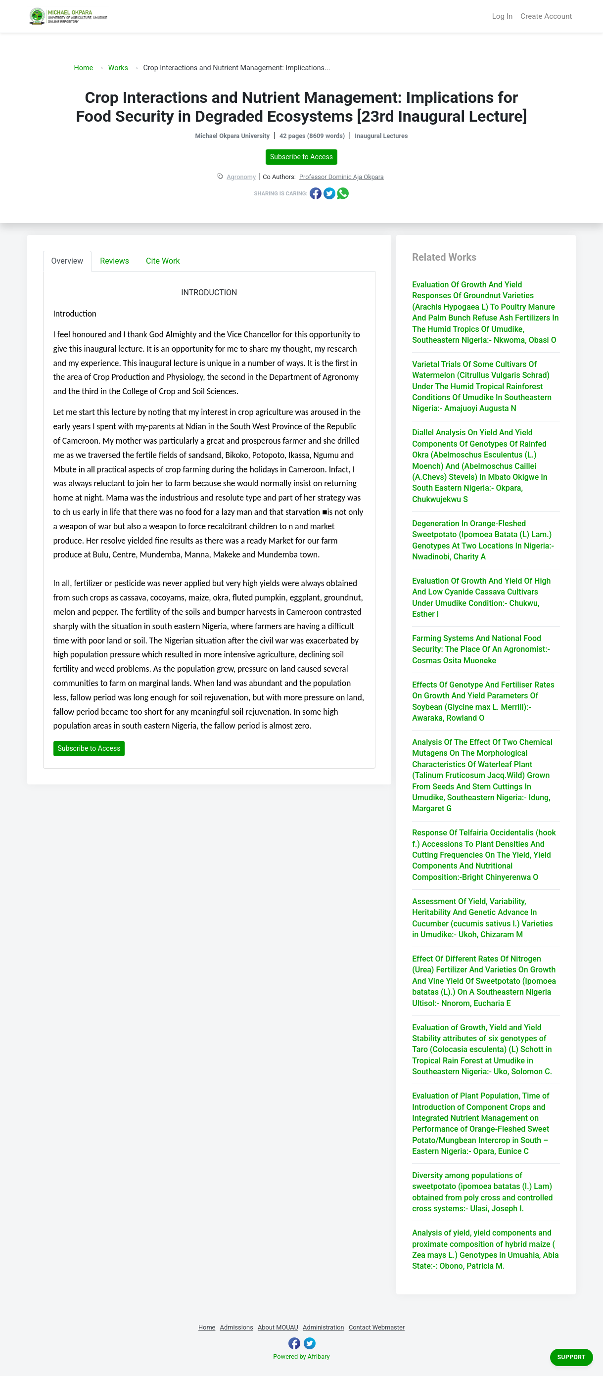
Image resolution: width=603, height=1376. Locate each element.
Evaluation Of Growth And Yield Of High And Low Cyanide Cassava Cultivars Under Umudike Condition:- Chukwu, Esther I (481, 597)
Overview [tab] (67, 261)
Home (83, 68)
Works (118, 68)
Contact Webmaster (377, 1327)
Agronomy (241, 177)
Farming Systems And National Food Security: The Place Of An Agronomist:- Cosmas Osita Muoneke (481, 649)
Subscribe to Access (301, 157)
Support (571, 1357)
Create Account (546, 16)
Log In (502, 16)
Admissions (236, 1327)
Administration (323, 1327)
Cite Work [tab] (163, 261)
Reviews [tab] (114, 261)
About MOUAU (278, 1327)
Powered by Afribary (301, 1356)
